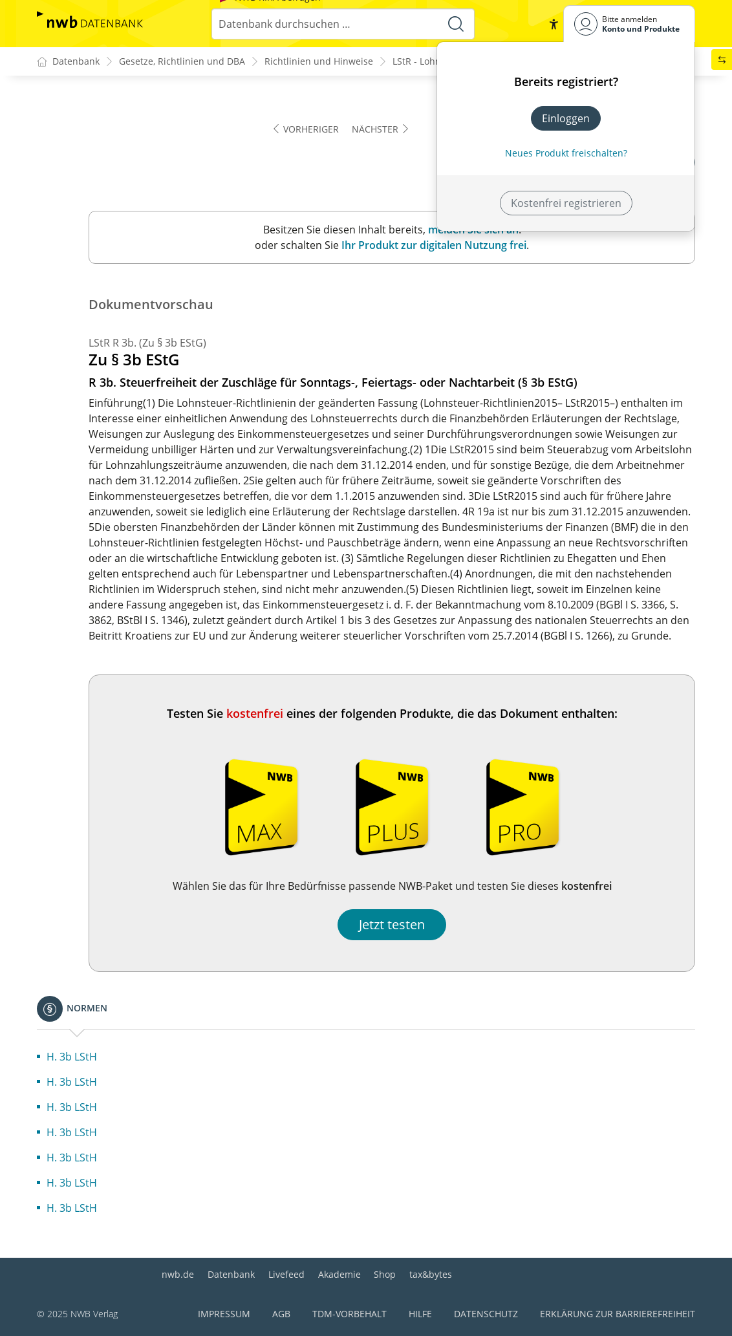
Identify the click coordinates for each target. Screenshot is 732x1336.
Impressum (224, 1314)
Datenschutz (486, 1314)
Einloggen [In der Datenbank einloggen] (566, 118)
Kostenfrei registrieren (566, 203)
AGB (281, 1314)
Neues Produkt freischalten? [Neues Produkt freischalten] (566, 153)
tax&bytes (430, 1274)
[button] (553, 24)
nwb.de (178, 1274)
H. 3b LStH (72, 1057)
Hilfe (420, 1314)
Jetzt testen (392, 925)
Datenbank (231, 1274)
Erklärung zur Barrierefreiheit (617, 1314)
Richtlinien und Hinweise (318, 62)
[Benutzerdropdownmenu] (629, 23)
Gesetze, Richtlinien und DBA (182, 62)
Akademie (339, 1274)
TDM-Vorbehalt (349, 1314)
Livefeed (286, 1274)
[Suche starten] (456, 24)
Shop (385, 1274)
